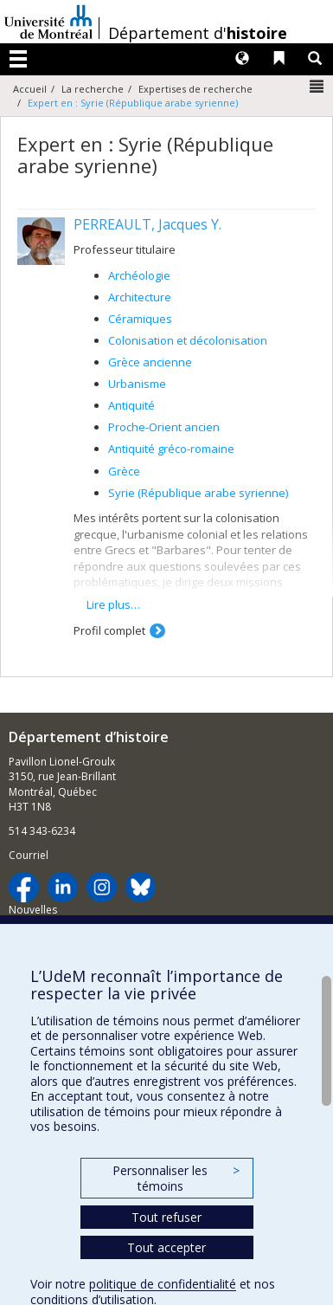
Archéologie (139, 275)
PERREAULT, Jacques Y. (147, 224)
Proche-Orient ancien (164, 427)
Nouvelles (33, 909)
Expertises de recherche (195, 88)
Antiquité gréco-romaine (171, 448)
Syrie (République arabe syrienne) (198, 493)
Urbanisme (137, 383)
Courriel (28, 855)
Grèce (124, 471)
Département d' (197, 33)
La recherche (92, 88)
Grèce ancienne (150, 362)
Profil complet (109, 630)
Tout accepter (166, 1247)
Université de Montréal (48, 21)
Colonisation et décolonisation (187, 340)
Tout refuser (166, 1217)
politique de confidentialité (162, 1284)
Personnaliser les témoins (175, 1178)
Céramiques (140, 318)
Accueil (30, 88)
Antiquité (131, 405)
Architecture (139, 297)
